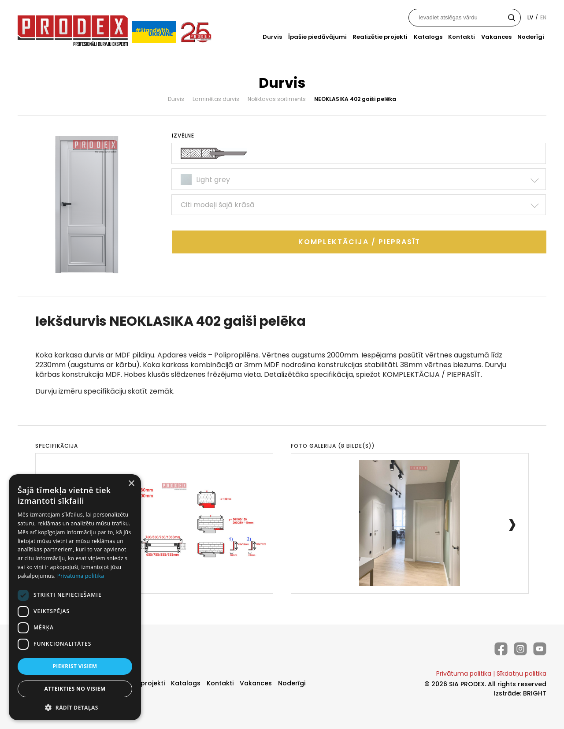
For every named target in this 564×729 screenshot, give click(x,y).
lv (530, 17)
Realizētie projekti (380, 37)
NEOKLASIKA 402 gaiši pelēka (355, 99)
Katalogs (428, 37)
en (543, 17)
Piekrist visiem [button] (74, 666)
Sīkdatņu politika (521, 673)
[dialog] (75, 597)
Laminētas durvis (216, 99)
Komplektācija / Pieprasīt (359, 242)
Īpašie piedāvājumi (317, 37)
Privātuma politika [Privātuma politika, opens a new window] (80, 576)
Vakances (496, 37)
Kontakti (461, 37)
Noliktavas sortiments (277, 99)
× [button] (131, 483)
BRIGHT (534, 693)
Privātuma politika (463, 673)
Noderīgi (530, 37)
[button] (75, 707)
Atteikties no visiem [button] (74, 688)
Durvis (272, 37)
